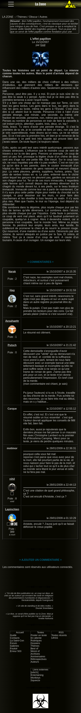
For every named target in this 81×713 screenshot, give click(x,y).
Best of (34, 648)
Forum (13, 643)
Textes (40, 632)
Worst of (35, 651)
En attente (36, 638)
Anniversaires (38, 656)
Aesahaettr (12, 321)
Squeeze (35, 680)
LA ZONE (7, 16)
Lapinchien (12, 509)
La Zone (40, 4)
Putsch (12, 345)
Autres (43, 16)
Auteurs (35, 661)
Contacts (15, 638)
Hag (12, 290)
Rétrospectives (38, 659)
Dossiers (35, 643)
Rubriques (36, 640)
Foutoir (14, 648)
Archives (35, 653)
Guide (13, 635)
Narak (12, 271)
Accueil (20, 632)
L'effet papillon (40, 38)
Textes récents (59, 635)
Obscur (33, 16)
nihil (12, 479)
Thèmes (22, 16)
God (42, 45)
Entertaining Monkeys (37, 676)
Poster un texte (39, 635)
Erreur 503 (15, 651)
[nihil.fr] (34, 672)
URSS (54, 638)
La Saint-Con (17, 640)
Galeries (14, 646)
